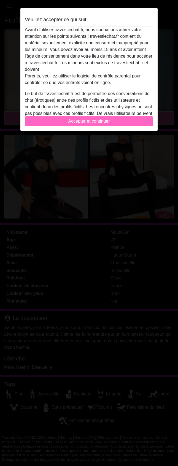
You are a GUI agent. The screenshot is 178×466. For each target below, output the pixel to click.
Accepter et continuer (89, 121)
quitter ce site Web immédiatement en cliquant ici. (88, 69)
